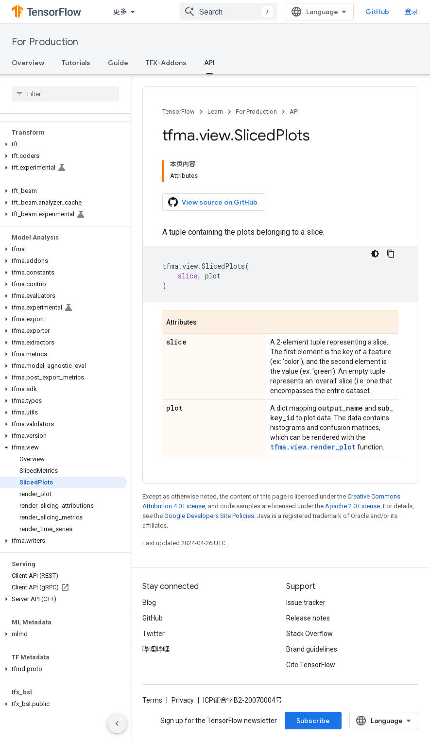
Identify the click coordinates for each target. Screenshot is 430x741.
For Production (45, 42)
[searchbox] (65, 94)
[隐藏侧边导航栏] (117, 723)
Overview (28, 62)
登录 (411, 12)
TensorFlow (178, 111)
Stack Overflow (309, 634)
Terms (152, 700)
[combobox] (228, 11)
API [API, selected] (209, 62)
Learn (215, 111)
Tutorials (76, 62)
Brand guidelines (311, 649)
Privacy (183, 700)
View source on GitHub (213, 202)
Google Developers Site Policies (209, 515)
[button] (63, 144)
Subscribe (313, 720)
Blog (149, 602)
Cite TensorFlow (310, 665)
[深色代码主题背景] (375, 253)
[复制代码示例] (390, 253)
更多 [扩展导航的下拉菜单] (120, 11)
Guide (118, 62)
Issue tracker (306, 602)
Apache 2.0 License (352, 506)
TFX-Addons (166, 62)
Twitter (153, 634)
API (294, 111)
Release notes (308, 618)
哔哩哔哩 (156, 649)
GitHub (377, 11)
